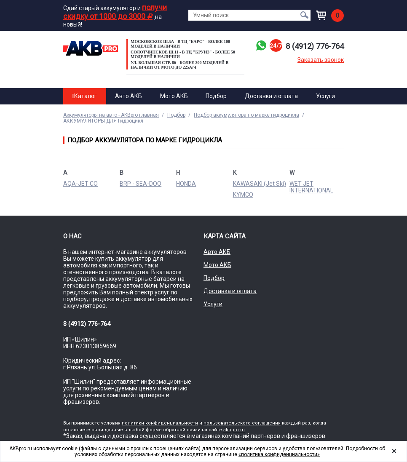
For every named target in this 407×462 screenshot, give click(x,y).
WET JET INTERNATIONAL (311, 187)
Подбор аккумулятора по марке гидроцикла (246, 115)
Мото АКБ (174, 96)
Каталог (84, 96)
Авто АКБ (128, 96)
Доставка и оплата (271, 96)
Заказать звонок (320, 59)
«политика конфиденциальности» (279, 454)
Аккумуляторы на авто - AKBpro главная (111, 115)
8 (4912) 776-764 (312, 46)
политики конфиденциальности (160, 423)
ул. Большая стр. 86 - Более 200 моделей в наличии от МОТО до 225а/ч (179, 64)
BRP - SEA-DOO (140, 183)
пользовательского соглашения (242, 423)
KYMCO (243, 194)
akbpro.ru (234, 430)
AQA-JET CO (80, 183)
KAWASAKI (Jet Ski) (259, 183)
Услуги (325, 96)
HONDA (186, 183)
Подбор (216, 96)
